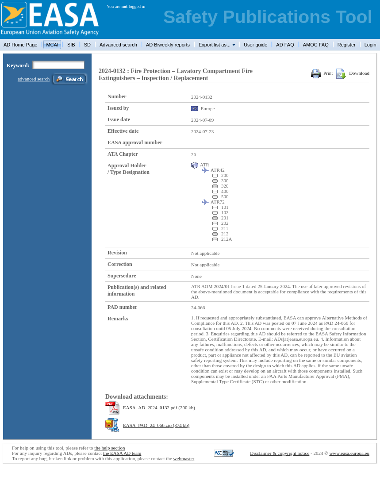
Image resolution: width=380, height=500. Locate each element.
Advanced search (118, 44)
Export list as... (214, 44)
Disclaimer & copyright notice (279, 453)
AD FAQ (285, 44)
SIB (71, 44)
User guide (255, 44)
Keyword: (18, 65)
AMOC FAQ (316, 44)
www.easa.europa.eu (349, 453)
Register (347, 44)
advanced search (34, 78)
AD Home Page (20, 44)
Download (352, 73)
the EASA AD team (122, 453)
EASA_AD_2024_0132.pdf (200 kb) (159, 407)
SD (87, 44)
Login (370, 44)
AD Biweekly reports (168, 44)
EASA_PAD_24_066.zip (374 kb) (156, 425)
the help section (109, 447)
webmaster (184, 458)
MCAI (52, 44)
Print (322, 73)
